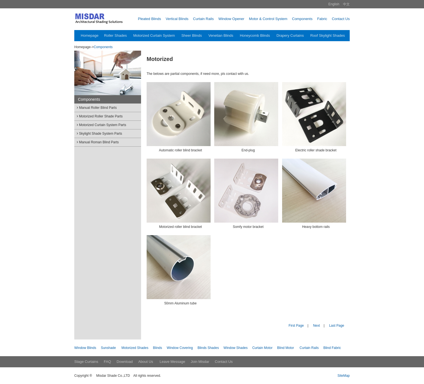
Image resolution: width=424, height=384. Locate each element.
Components (103, 47)
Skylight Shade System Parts (99, 133)
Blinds (157, 348)
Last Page (336, 326)
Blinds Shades (208, 348)
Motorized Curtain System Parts (101, 124)
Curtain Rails (309, 348)
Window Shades (235, 348)
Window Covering (180, 348)
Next (316, 326)
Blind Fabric (332, 348)
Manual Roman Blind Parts (97, 141)
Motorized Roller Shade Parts (99, 116)
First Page (296, 326)
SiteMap (343, 376)
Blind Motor (285, 348)
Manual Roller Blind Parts (96, 107)
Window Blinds (85, 348)
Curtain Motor (262, 348)
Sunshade (108, 348)
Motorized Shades (134, 348)
